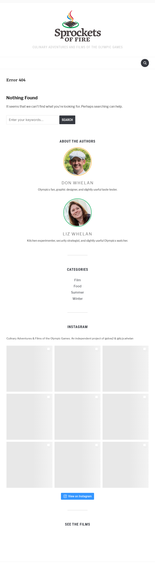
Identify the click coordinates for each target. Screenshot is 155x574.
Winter (77, 299)
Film (77, 280)
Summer (77, 292)
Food (78, 286)
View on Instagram (77, 496)
